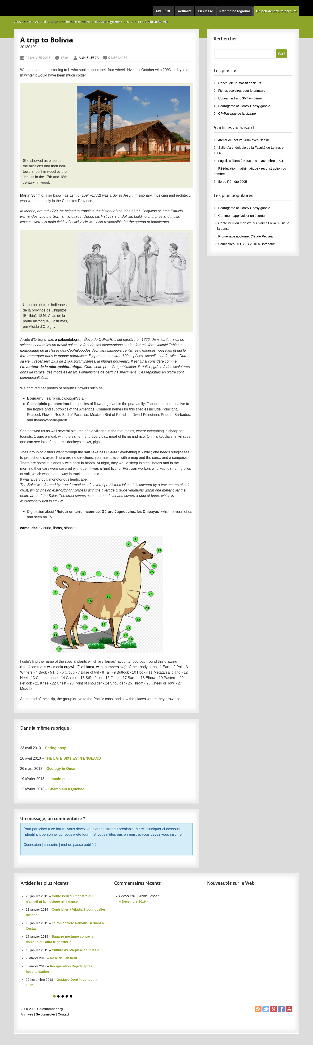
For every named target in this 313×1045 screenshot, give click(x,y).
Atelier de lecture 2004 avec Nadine (244, 140)
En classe (205, 11)
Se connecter (45, 1014)
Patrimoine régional (234, 11)
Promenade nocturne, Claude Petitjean (246, 236)
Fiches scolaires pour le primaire (241, 90)
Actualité (185, 11)
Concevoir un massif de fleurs (239, 83)
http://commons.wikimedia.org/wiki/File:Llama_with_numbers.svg (73, 667)
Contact (63, 1014)
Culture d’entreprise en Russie (75, 950)
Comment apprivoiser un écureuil (242, 215)
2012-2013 (133, 22)
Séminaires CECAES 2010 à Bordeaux (246, 244)
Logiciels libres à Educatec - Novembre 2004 (250, 161)
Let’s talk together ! (107, 22)
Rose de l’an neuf (63, 958)
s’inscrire (51, 845)
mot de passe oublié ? (79, 845)
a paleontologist (68, 339)
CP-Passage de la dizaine (237, 113)
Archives (27, 1014)
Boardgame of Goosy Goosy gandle (244, 106)
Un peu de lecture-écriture (276, 11)
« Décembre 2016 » (134, 901)
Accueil (40, 22)
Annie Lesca (89, 57)
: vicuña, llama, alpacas (48, 528)
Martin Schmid (31, 195)
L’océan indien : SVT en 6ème (240, 98)
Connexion (32, 845)
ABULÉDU (163, 11)
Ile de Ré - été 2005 (232, 181)
